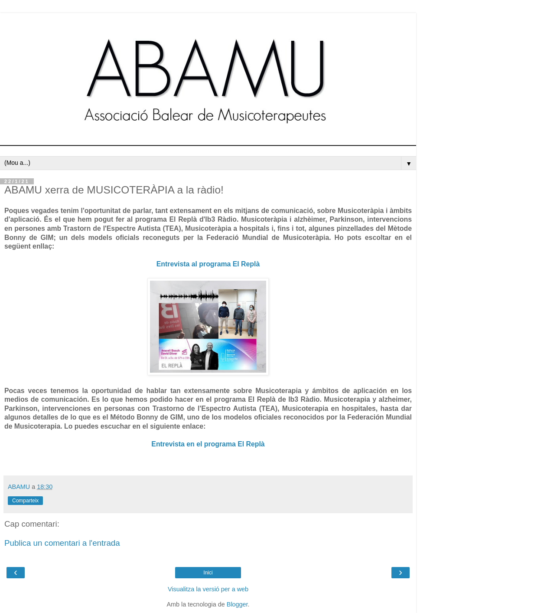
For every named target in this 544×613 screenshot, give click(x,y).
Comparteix (25, 501)
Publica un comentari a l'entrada (62, 542)
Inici (207, 573)
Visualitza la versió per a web (208, 589)
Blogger (237, 604)
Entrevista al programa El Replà (208, 264)
